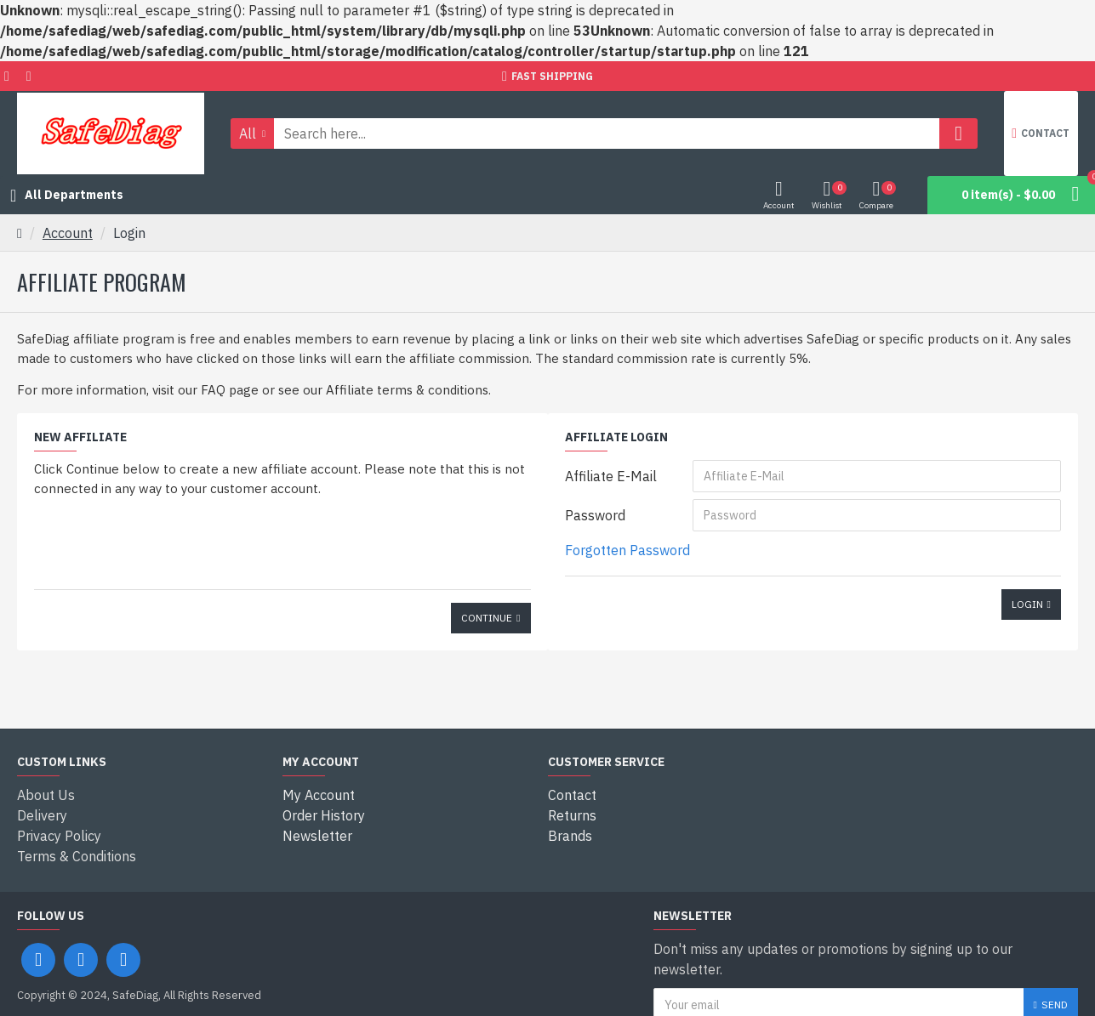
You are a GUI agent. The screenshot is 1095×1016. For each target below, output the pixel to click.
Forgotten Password (627, 550)
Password (595, 515)
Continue (486, 617)
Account (68, 232)
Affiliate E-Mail (611, 476)
